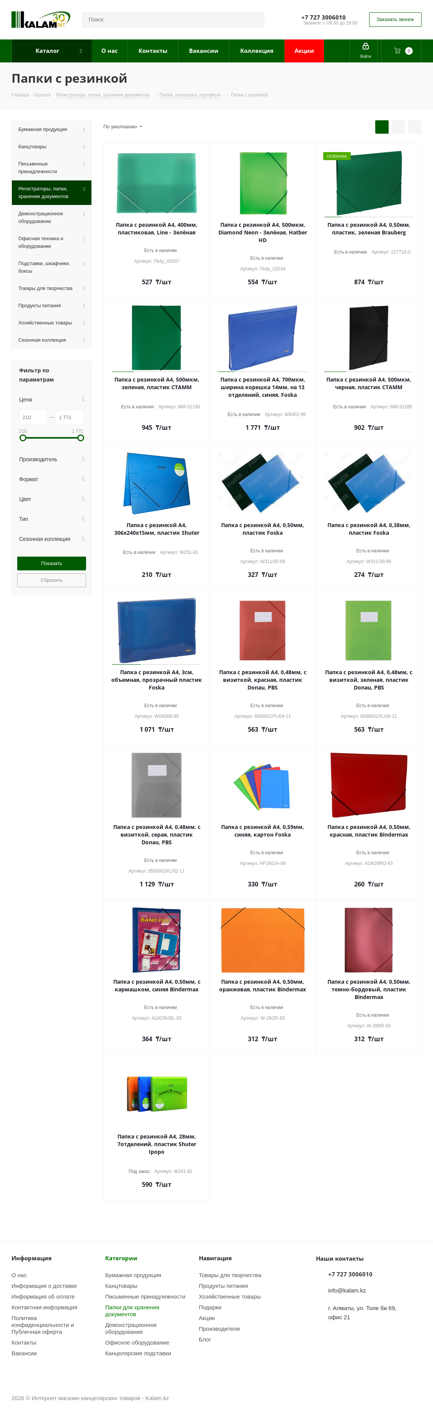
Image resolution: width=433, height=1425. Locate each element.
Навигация (215, 1258)
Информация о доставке (44, 1285)
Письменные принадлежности (145, 1296)
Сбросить (52, 580)
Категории (121, 1258)
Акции (207, 1318)
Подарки (210, 1307)
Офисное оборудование (137, 1342)
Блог (205, 1339)
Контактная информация (44, 1307)
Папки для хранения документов (132, 1310)
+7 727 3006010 (323, 17)
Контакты (23, 1342)
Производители (219, 1328)
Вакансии (24, 1353)
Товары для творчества (230, 1275)
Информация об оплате (43, 1296)
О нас (19, 1275)
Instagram (396, 1397)
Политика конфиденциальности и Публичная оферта (42, 1324)
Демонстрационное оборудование (131, 1328)
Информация (31, 1258)
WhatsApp (415, 1397)
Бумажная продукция (133, 1275)
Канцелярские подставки (138, 1353)
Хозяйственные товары (230, 1296)
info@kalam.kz (347, 1290)
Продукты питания (223, 1285)
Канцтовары (121, 1285)
